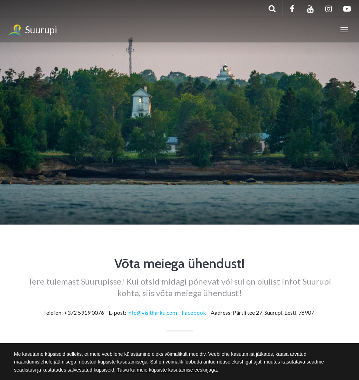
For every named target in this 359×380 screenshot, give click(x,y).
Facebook (194, 312)
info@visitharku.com (152, 312)
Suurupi (32, 31)
